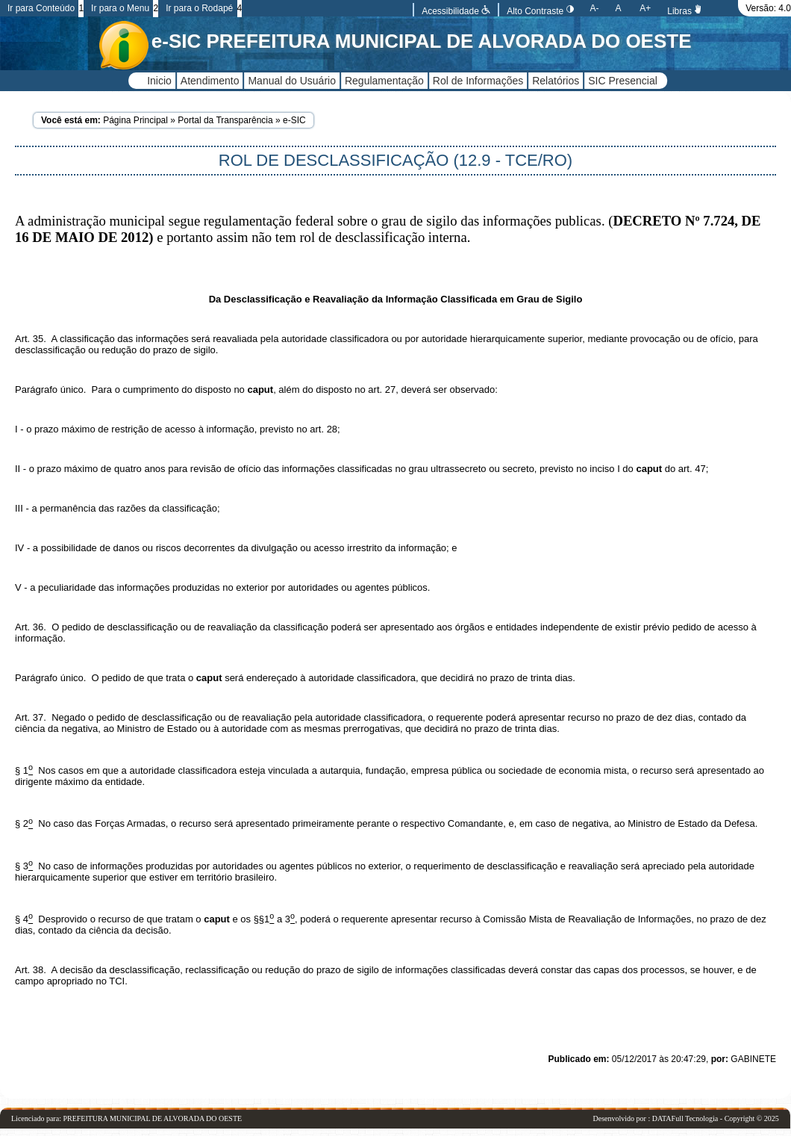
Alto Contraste (540, 11)
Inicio (159, 81)
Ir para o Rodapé (199, 8)
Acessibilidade (456, 11)
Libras (685, 11)
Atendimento (210, 81)
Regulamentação (384, 81)
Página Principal (135, 120)
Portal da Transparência (225, 120)
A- (594, 8)
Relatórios (555, 81)
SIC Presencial (622, 81)
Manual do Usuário (292, 81)
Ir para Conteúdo (41, 8)
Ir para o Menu (120, 8)
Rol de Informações (478, 81)
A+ (645, 8)
